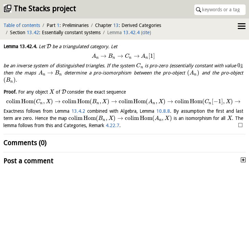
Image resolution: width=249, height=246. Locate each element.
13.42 (33, 32)
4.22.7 (112, 125)
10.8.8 (163, 111)
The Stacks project (45, 8)
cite (145, 32)
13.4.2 (78, 111)
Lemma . (20, 46)
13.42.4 (131, 32)
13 (116, 25)
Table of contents (21, 25)
